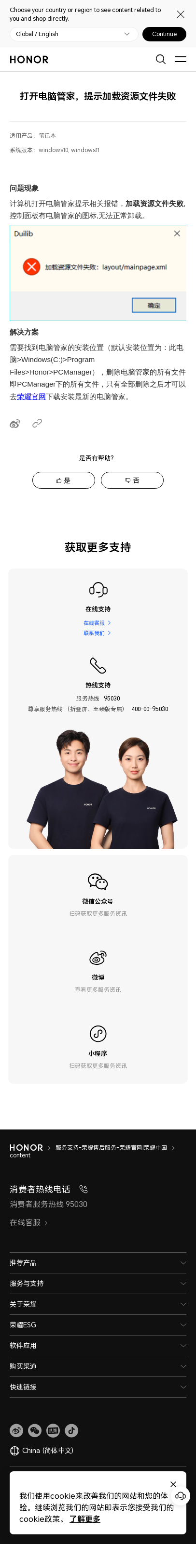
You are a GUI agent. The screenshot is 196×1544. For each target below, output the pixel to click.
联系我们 (93, 633)
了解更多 (85, 1518)
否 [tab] (136, 480)
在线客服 (93, 622)
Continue (164, 34)
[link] (16, 1431)
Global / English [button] (37, 34)
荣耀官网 (31, 396)
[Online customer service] (180, 1495)
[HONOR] (33, 1148)
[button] (35, 1431)
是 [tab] (67, 480)
